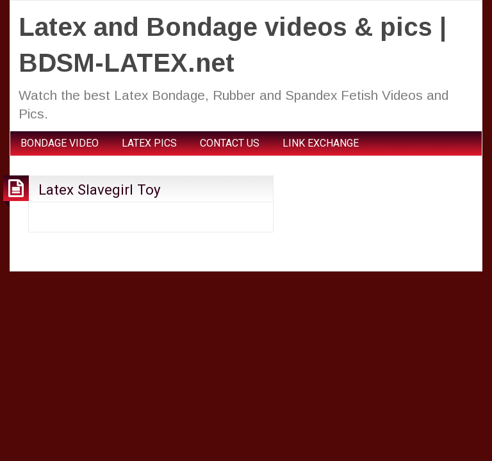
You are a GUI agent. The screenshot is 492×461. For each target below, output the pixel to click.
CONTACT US (229, 143)
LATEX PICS (149, 143)
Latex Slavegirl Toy (99, 189)
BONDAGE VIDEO (59, 143)
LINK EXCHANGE (321, 143)
